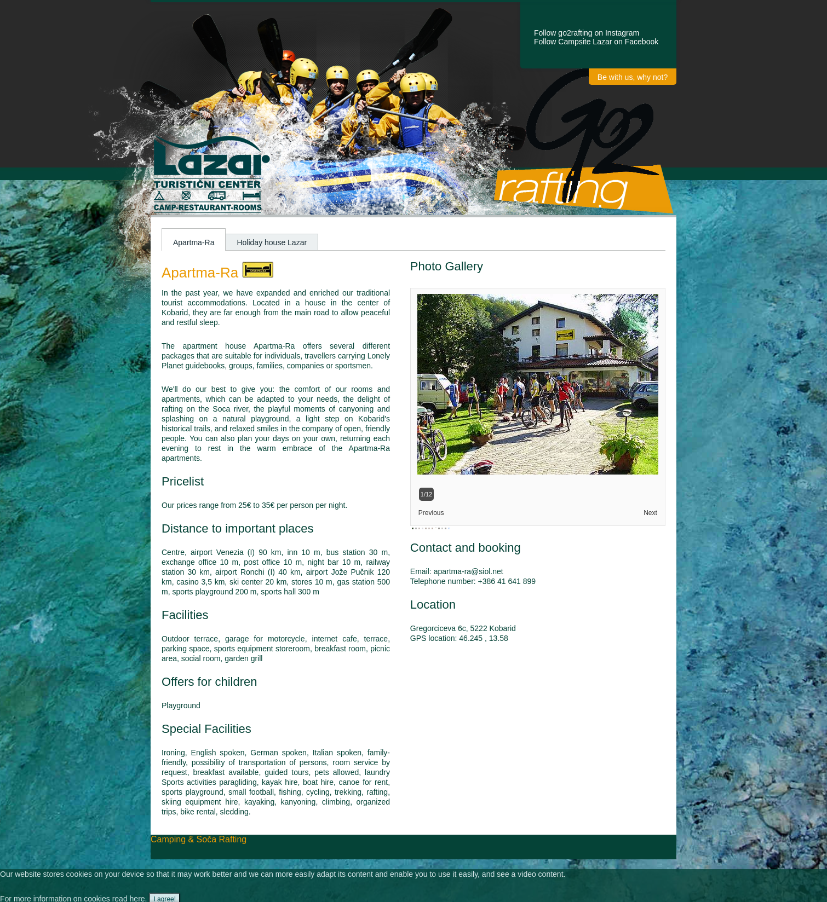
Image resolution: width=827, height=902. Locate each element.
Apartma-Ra (193, 242)
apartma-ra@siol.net (468, 571)
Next (650, 513)
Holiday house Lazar (272, 242)
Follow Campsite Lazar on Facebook (596, 41)
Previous (431, 513)
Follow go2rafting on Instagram (586, 32)
